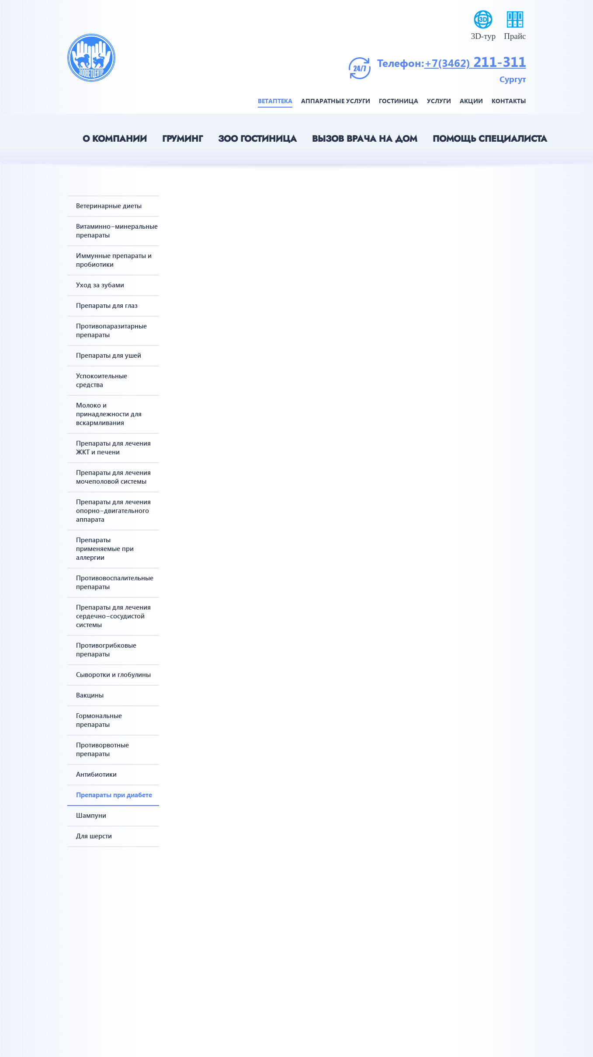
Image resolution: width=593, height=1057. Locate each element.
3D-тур (483, 36)
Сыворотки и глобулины (113, 674)
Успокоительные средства (101, 380)
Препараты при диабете (114, 794)
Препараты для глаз (107, 305)
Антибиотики (96, 774)
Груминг (182, 139)
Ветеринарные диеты (109, 205)
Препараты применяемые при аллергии (105, 548)
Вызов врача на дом (364, 139)
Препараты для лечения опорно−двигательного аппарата (113, 510)
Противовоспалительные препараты (114, 582)
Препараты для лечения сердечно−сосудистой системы (113, 616)
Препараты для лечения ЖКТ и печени (113, 447)
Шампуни (91, 815)
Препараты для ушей (108, 355)
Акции (471, 101)
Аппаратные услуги (335, 101)
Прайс (515, 36)
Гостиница (398, 101)
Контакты (509, 101)
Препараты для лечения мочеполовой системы (113, 476)
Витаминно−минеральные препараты (114, 230)
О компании (115, 139)
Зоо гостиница (257, 139)
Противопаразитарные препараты (111, 330)
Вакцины (90, 695)
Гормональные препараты (99, 720)
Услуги (439, 101)
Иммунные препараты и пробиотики (114, 260)
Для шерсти (94, 835)
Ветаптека (275, 101)
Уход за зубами (100, 284)
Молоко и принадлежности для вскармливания (109, 414)
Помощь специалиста (490, 139)
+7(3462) (448, 63)
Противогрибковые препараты (106, 649)
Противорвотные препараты (102, 749)
